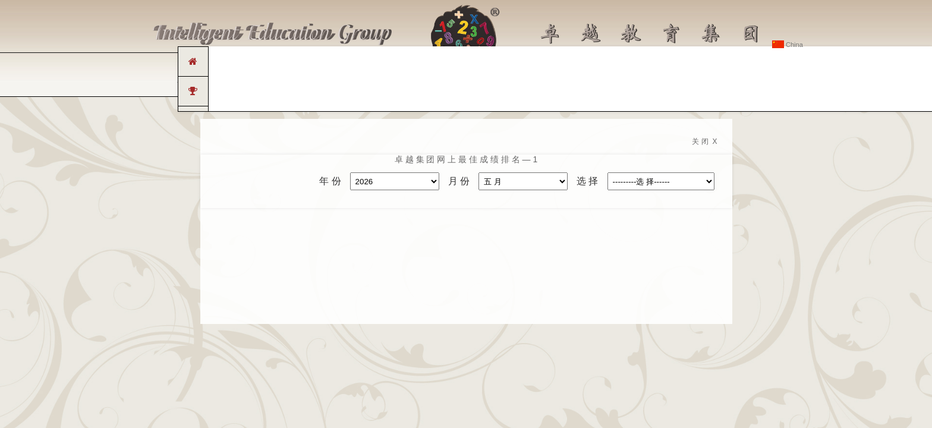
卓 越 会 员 (756, 79)
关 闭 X (704, 141)
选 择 (587, 181)
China (787, 44)
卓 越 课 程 (374, 79)
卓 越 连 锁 (308, 79)
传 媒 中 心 (557, 79)
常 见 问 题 (623, 79)
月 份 (459, 181)
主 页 (185, 79)
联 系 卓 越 (690, 79)
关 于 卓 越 (242, 79)
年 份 (330, 181)
